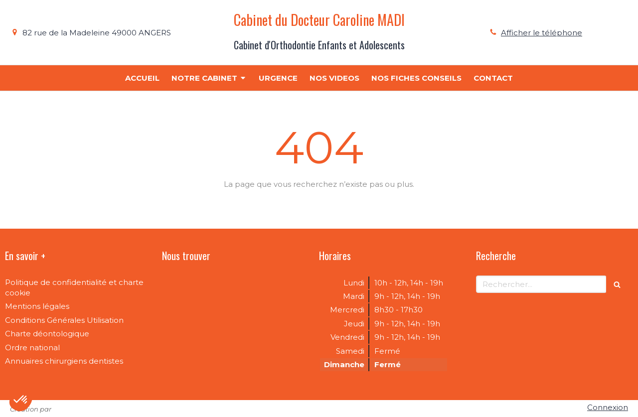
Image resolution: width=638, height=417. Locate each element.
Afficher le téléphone (541, 32)
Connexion (607, 407)
